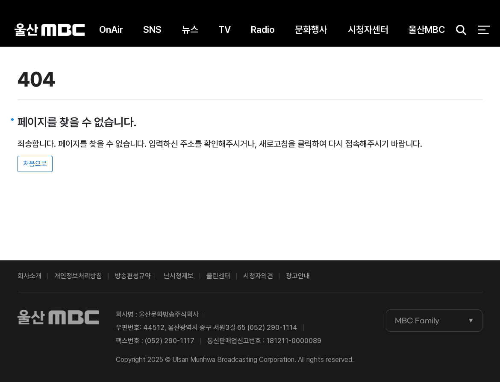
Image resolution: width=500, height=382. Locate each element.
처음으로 (35, 164)
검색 (459, 30)
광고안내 (298, 276)
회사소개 (29, 276)
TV (224, 29)
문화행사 (311, 29)
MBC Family (417, 320)
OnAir (111, 29)
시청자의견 (258, 276)
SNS (152, 29)
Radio (263, 29)
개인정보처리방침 (78, 276)
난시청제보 (179, 276)
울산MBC (49, 29)
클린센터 (218, 276)
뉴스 (190, 29)
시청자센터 (368, 29)
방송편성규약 (133, 276)
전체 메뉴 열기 (484, 30)
